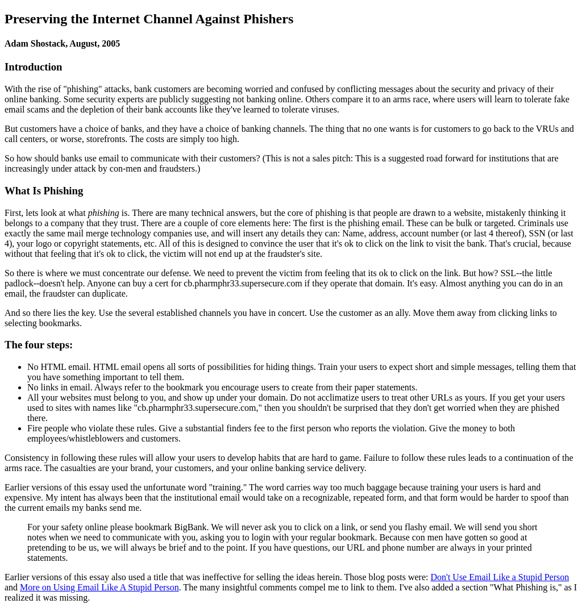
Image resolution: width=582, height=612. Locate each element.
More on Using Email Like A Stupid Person (99, 587)
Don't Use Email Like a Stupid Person (499, 577)
